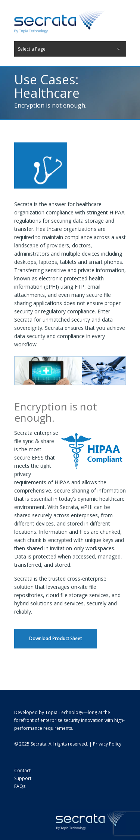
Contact (22, 770)
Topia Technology (64, 712)
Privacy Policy (107, 744)
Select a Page (32, 49)
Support (22, 778)
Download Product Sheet (55, 638)
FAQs (19, 786)
